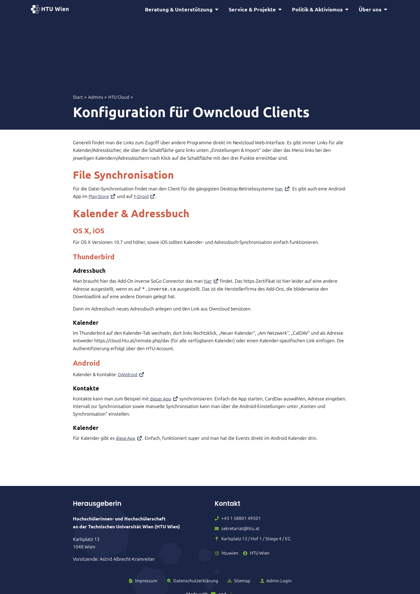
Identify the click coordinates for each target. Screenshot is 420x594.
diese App (130, 439)
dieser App (164, 399)
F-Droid (146, 197)
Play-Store (103, 197)
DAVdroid (131, 375)
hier (282, 189)
